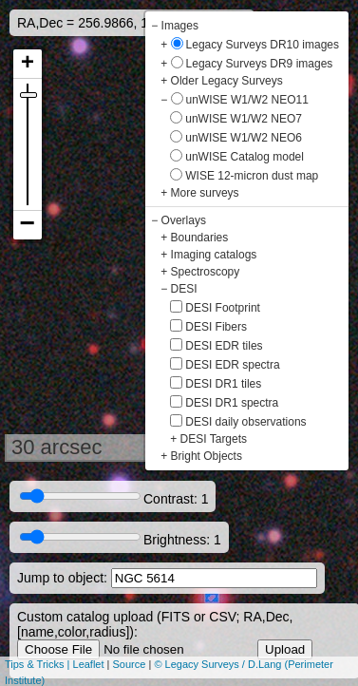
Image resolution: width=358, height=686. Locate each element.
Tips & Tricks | (39, 664)
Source (129, 664)
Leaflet (88, 664)
